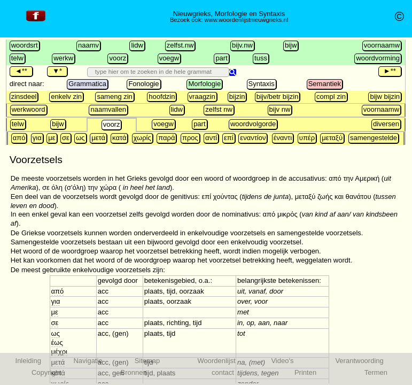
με (51, 138)
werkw (63, 58)
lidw (137, 45)
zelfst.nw (180, 45)
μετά (98, 138)
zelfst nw (218, 109)
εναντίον (253, 138)
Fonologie (143, 84)
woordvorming (378, 58)
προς (190, 138)
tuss (260, 58)
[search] (152, 71)
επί (229, 138)
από (19, 138)
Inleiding (28, 361)
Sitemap (147, 361)
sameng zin (114, 97)
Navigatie (87, 361)
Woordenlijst (216, 361)
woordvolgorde (253, 124)
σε (65, 138)
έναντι (283, 138)
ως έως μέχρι (59, 342)
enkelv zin (66, 97)
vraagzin (202, 97)
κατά (119, 138)
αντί (211, 138)
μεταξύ (332, 138)
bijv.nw (242, 45)
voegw (169, 58)
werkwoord (28, 109)
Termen (375, 372)
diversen (386, 124)
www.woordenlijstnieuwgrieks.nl (247, 20)
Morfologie (204, 84)
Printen (305, 372)
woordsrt (24, 45)
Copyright (46, 372)
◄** (21, 71)
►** (390, 71)
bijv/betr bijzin (277, 97)
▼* (57, 71)
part (221, 58)
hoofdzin (162, 97)
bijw (291, 45)
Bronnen (134, 372)
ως (80, 138)
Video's (282, 361)
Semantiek (324, 84)
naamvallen (108, 109)
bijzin (237, 97)
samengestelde (373, 138)
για (37, 138)
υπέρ (307, 138)
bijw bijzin (385, 97)
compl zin (331, 97)
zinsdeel (24, 97)
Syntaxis (261, 84)
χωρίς (142, 138)
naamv (88, 45)
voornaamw (382, 45)
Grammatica (87, 84)
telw (17, 58)
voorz (117, 58)
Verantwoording (359, 361)
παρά (166, 138)
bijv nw (280, 109)
